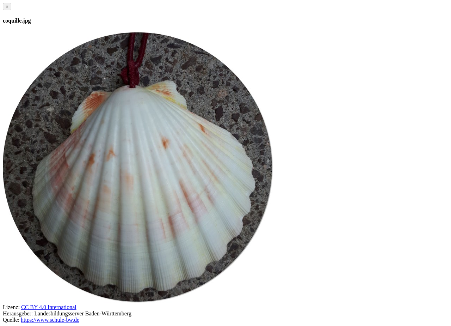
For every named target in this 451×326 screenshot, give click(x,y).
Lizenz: (11, 307)
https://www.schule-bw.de (50, 320)
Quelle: (11, 320)
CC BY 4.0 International (48, 307)
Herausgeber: (18, 313)
